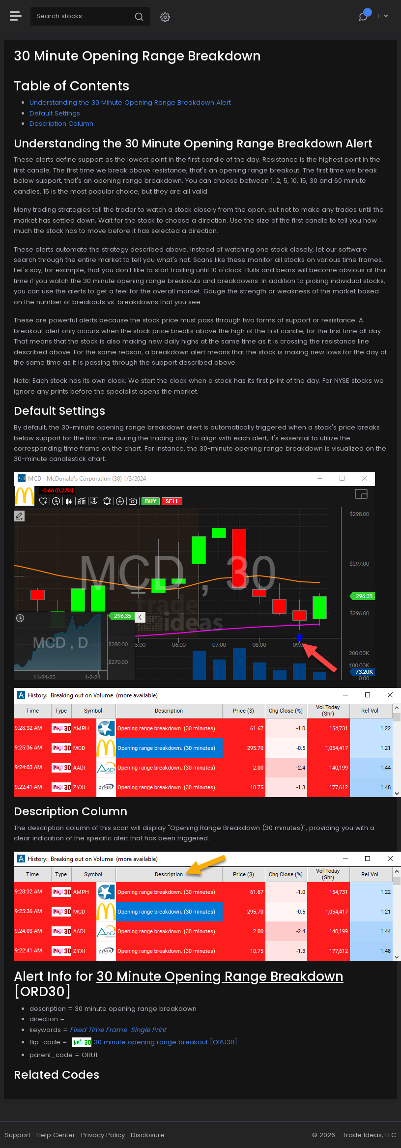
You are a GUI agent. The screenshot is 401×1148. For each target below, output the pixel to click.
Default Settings (54, 113)
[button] (165, 16)
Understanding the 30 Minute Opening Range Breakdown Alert (130, 102)
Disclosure (148, 1135)
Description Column (61, 123)
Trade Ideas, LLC (369, 1135)
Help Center (55, 1135)
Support (17, 1135)
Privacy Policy (103, 1135)
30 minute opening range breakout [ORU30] (154, 1042)
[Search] (79, 16)
